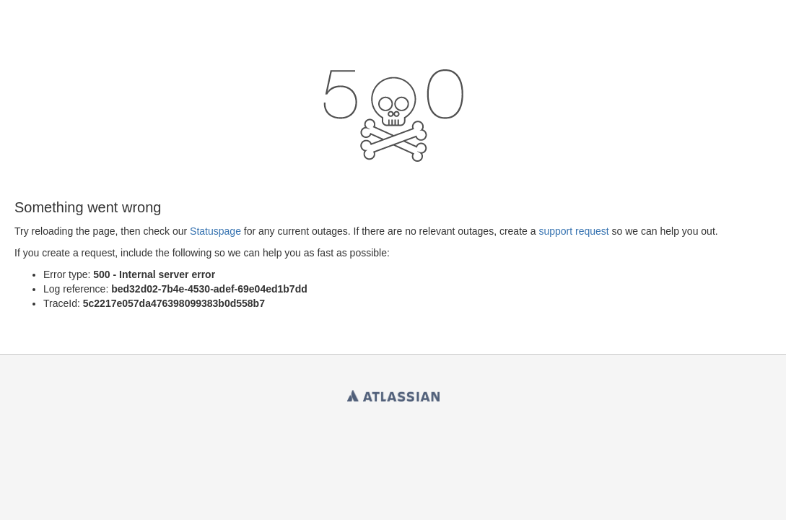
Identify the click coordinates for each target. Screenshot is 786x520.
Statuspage (215, 231)
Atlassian (393, 393)
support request (573, 231)
